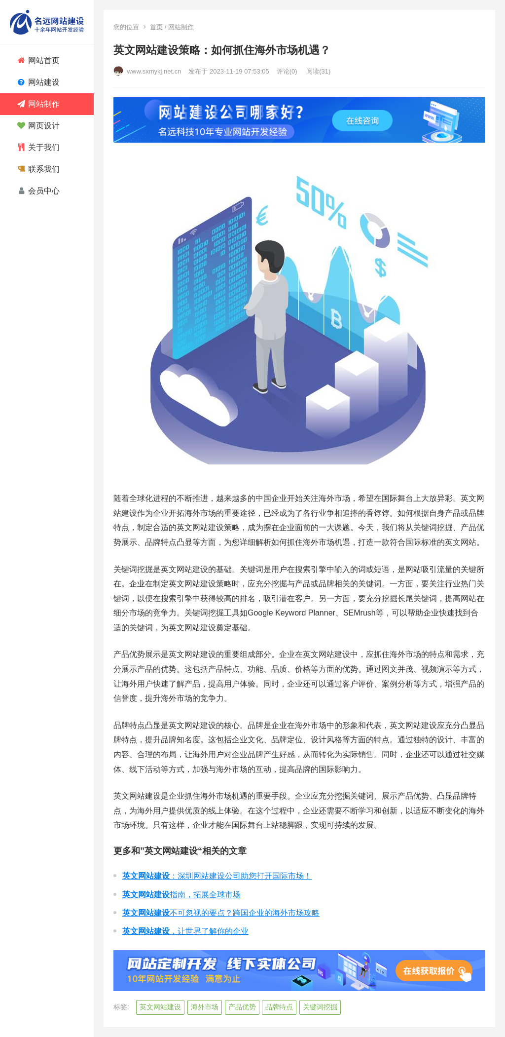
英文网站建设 (160, 1007)
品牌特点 (279, 1007)
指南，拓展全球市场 (181, 894)
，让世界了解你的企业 (185, 931)
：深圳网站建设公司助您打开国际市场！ (217, 876)
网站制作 (181, 27)
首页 (156, 27)
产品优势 (242, 1007)
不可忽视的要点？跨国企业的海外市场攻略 (221, 913)
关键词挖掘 (320, 1007)
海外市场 (204, 1007)
